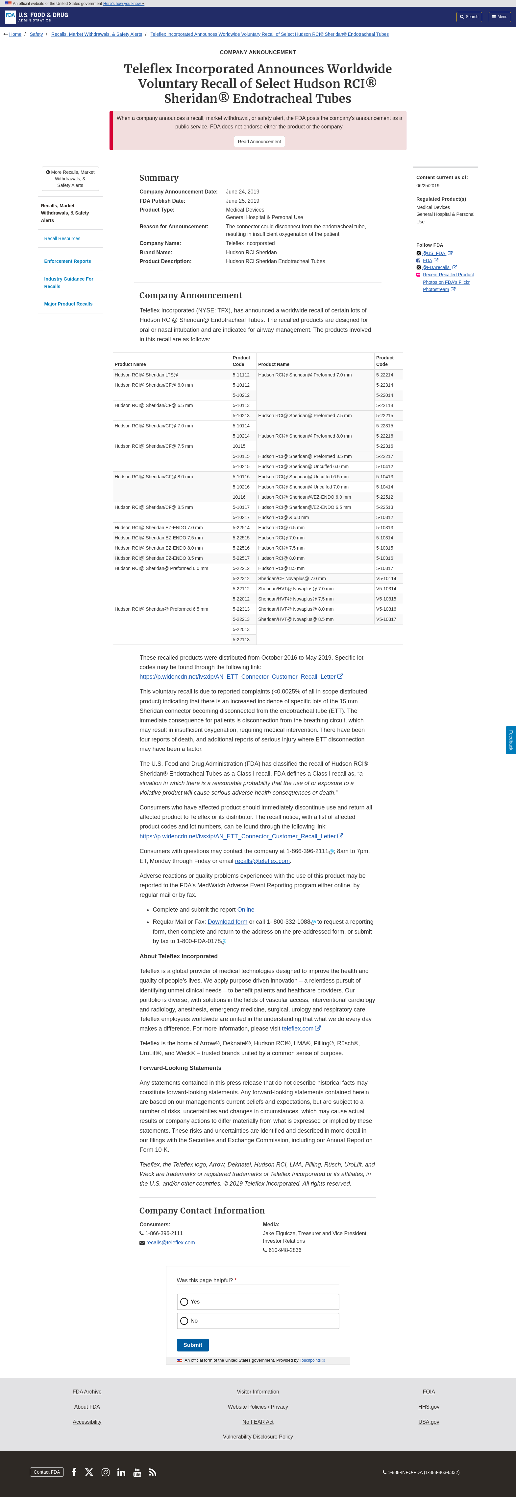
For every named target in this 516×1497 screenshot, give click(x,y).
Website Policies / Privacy (258, 1407)
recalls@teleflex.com (170, 1242)
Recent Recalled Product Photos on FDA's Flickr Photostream (448, 282)
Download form (228, 922)
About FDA (87, 1407)
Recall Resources (62, 238)
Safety (36, 34)
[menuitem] (445, 183)
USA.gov (429, 1422)
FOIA (429, 1392)
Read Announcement (259, 141)
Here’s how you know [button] (123, 3)
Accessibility (87, 1422)
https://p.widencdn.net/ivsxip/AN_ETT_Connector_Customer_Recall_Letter (237, 676)
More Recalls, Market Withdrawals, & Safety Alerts (70, 179)
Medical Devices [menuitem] (433, 207)
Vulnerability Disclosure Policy (258, 1437)
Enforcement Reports (67, 261)
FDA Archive (87, 1392)
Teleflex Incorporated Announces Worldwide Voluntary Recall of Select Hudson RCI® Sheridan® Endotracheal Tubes (270, 34)
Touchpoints (310, 1360)
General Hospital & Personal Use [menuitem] (445, 218)
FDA (427, 260)
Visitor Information (258, 1392)
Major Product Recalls (68, 303)
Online (246, 909)
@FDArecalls (436, 267)
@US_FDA (434, 253)
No (194, 1321)
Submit (193, 1345)
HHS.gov (428, 1407)
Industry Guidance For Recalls (68, 282)
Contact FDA (47, 1472)
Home (15, 34)
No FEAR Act (257, 1422)
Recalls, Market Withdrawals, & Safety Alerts (96, 34)
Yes (195, 1302)
